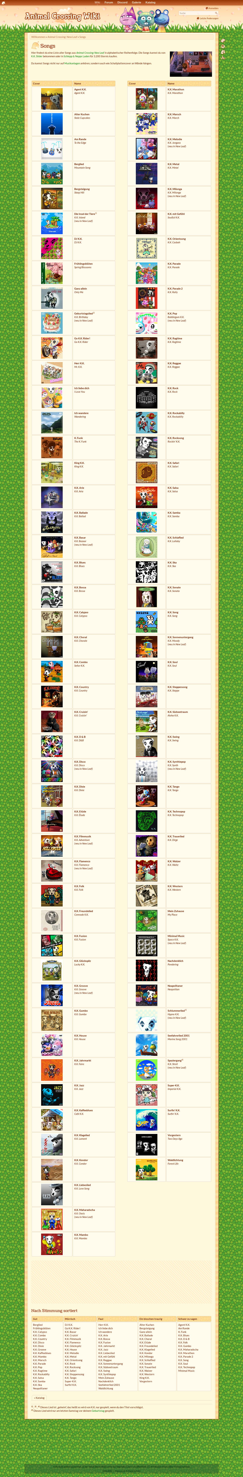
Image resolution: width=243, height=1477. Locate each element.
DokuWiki (107, 1471)
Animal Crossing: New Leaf (62, 36)
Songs (82, 36)
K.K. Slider (36, 56)
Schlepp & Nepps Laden (76, 56)
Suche (216, 13)
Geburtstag (98, 1410)
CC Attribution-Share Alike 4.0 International (168, 1466)
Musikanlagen (72, 63)
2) (94, 312)
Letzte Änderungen (209, 18)
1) (96, 213)
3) (186, 1010)
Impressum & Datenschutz (127, 1471)
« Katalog (39, 1397)
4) (182, 1059)
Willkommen (38, 36)
